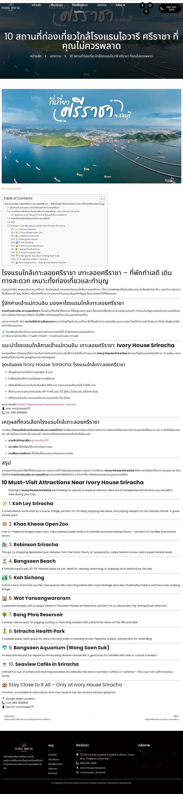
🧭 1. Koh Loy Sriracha (25, 229)
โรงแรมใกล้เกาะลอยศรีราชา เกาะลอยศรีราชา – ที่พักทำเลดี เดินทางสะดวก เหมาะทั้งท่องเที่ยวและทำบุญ (54, 203)
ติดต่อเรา (79, 12)
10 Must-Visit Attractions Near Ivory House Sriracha (38, 225)
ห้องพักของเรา (80, 5)
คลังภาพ (120, 5)
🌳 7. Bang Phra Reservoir (27, 249)
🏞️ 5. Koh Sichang (24, 242)
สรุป (13, 222)
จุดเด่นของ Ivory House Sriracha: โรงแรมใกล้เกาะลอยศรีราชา (41, 215)
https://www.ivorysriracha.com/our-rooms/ (46, 404)
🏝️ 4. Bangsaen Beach (26, 239)
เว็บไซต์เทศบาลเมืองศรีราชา (80, 332)
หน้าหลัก (36, 5)
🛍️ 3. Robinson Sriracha (26, 236)
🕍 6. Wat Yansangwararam (30, 246)
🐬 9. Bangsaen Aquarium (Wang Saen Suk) (37, 256)
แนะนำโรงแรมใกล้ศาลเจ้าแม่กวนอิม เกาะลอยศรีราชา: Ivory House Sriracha (45, 211)
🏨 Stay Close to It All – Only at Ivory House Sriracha (41, 262)
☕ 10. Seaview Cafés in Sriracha (32, 259)
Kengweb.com (125, 783)
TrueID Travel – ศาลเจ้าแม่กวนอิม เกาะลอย (54, 336)
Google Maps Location (20, 699)
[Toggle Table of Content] (100, 199)
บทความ (102, 5)
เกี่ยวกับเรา (56, 5)
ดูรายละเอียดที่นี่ (40, 440)
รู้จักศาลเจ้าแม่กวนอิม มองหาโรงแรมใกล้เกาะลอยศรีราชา (34, 207)
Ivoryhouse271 (21, 408)
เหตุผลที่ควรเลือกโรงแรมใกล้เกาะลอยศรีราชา (30, 218)
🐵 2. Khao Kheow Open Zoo (28, 232)
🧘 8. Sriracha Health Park (28, 252)
